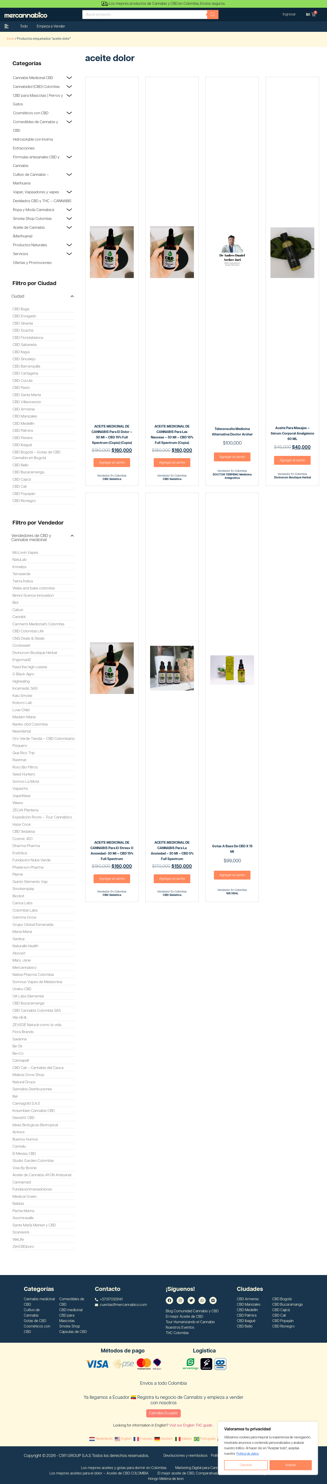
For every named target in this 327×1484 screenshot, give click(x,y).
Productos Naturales (30, 245)
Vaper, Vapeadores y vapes (36, 192)
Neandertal (21, 731)
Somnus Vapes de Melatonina (37, 982)
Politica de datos (247, 1453)
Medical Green (24, 1197)
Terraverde (21, 574)
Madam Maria (24, 717)
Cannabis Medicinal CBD (33, 78)
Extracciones (24, 148)
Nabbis (18, 1204)
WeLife (18, 1240)
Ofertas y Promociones (32, 263)
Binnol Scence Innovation (33, 596)
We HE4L (19, 1018)
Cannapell (20, 1061)
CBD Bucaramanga (28, 472)
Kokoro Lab (22, 703)
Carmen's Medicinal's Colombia (38, 624)
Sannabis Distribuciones (32, 1089)
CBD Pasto (21, 388)
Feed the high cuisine (29, 667)
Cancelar (246, 1465)
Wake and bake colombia (33, 588)
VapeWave (21, 796)
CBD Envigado (24, 316)
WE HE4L (232, 893)
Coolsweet (21, 646)
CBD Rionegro (24, 501)
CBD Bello (20, 465)
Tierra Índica (22, 581)
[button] (42, 296)
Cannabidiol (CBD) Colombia (36, 87)
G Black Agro (23, 674)
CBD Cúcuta (22, 381)
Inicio (10, 38)
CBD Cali (19, 487)
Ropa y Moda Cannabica (33, 210)
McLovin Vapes (25, 553)
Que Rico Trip (23, 753)
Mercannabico (24, 968)
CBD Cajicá (21, 479)
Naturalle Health (25, 946)
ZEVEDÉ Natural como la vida (36, 1025)
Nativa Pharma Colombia (33, 975)
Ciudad (17, 296)
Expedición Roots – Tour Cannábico (42, 817)
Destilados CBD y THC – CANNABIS (42, 201)
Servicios (20, 254)
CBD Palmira (22, 431)
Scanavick (21, 1232)
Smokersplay (23, 889)
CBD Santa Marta (26, 395)
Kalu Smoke (22, 696)
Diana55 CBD (23, 1118)
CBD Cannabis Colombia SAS (36, 1011)
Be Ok (17, 1046)
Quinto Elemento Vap (30, 882)
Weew (17, 803)
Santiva (18, 939)
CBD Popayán (23, 494)
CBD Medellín (23, 424)
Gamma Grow (24, 917)
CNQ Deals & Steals (28, 638)
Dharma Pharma (26, 846)
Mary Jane (21, 960)
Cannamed (21, 1182)
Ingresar (289, 14)
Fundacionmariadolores (32, 1189)
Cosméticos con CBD (30, 113)
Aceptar (290, 1465)
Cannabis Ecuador (163, 1413)
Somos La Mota (25, 782)
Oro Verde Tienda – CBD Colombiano (43, 739)
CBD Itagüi (21, 352)
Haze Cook (21, 825)
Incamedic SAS (24, 688)
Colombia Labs (25, 910)
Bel (14, 1096)
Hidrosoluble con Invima (33, 139)
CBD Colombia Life (28, 631)
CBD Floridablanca (27, 338)
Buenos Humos (25, 1139)
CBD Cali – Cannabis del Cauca (38, 1068)
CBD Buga (20, 309)
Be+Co (18, 1053)
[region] (268, 1448)
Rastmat (19, 760)
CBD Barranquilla (26, 366)
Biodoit (18, 896)
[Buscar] (212, 14)
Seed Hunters (23, 774)
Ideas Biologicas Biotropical (35, 1125)
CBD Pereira (22, 438)
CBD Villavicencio (26, 402)
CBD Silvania (22, 323)
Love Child (21, 710)
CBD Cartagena (25, 373)
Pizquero (19, 746)
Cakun (17, 610)
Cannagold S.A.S (26, 1103)
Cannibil (18, 617)
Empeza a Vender (51, 26)
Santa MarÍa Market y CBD (34, 1225)
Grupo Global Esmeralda (32, 925)
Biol (15, 603)
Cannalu (19, 1146)
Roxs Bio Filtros (25, 767)
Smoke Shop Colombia (32, 219)
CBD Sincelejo (24, 359)
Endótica (19, 853)
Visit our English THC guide (191, 1425)
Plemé (17, 875)
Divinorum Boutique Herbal (34, 653)
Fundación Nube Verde (31, 860)
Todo (24, 26)
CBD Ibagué (22, 445)
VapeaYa (20, 789)
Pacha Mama (23, 1211)
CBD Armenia (23, 409)
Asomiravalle (23, 1218)
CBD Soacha (22, 330)
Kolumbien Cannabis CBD (33, 1111)
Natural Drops (23, 1082)
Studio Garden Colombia (33, 1161)
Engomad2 (21, 660)
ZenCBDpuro (23, 1247)
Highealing (21, 681)
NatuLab (19, 560)
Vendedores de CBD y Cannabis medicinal (31, 538)
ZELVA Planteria (25, 810)
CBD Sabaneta (24, 345)
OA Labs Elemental (28, 996)
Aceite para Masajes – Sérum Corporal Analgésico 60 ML (292, 433)
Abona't (18, 953)
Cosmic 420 (22, 839)
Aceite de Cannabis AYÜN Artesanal (41, 1175)
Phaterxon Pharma (28, 867)
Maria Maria (22, 932)
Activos (18, 1132)
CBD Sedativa (23, 832)
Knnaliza (19, 567)
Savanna (19, 1039)
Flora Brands (23, 1032)
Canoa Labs (22, 903)
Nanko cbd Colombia (30, 724)
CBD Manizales (24, 416)
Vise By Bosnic (24, 1168)
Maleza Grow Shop (28, 1075)
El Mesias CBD (24, 1154)
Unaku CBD (21, 989)
